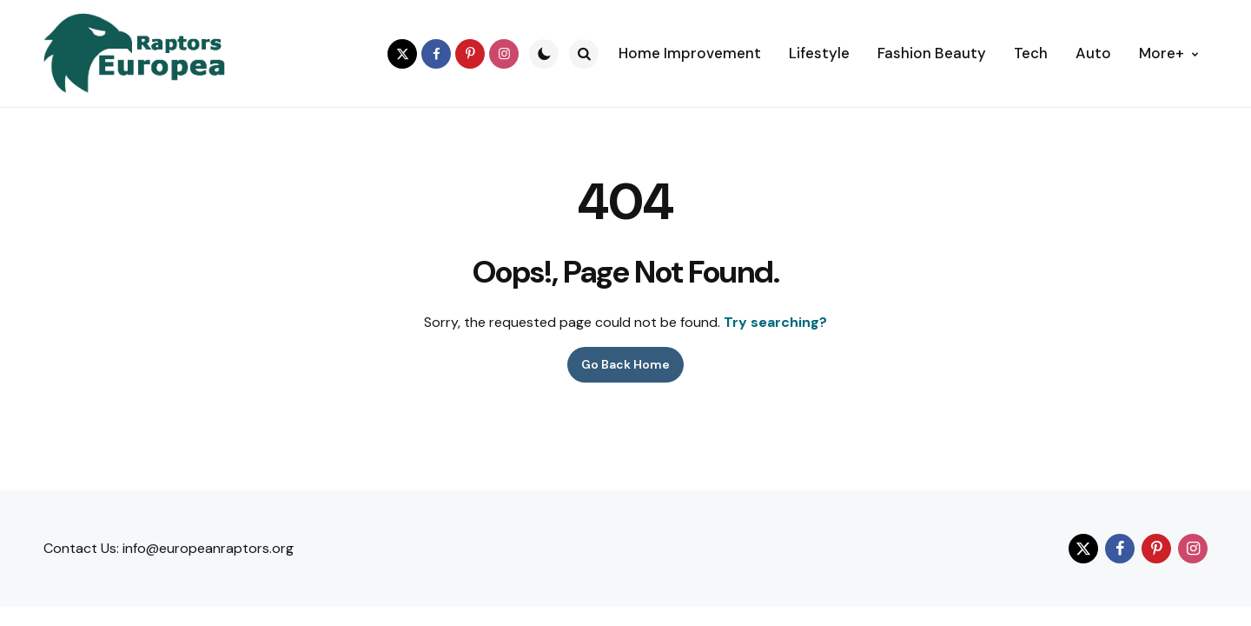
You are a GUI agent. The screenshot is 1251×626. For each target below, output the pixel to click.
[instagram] (504, 54)
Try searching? (775, 322)
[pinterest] (470, 54)
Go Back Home (625, 364)
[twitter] (402, 54)
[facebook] (436, 54)
